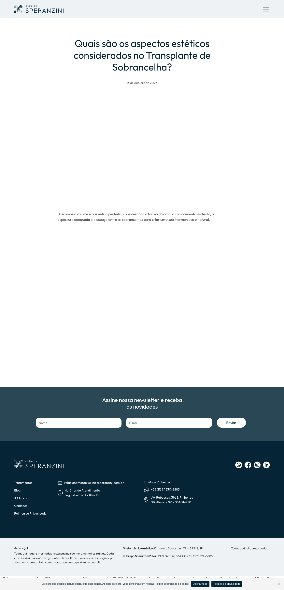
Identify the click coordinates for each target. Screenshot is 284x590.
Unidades (20, 506)
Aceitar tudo (200, 583)
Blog (17, 490)
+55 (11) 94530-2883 (162, 489)
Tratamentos (23, 483)
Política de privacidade (226, 583)
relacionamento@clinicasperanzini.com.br (91, 483)
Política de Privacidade (30, 513)
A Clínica (20, 498)
